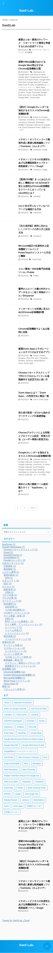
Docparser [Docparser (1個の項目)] (8, 727)
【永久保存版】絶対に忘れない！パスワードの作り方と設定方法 (34, 229)
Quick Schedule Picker (31, 127)
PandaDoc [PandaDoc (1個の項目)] (26, 782)
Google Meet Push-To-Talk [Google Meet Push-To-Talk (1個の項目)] (33, 745)
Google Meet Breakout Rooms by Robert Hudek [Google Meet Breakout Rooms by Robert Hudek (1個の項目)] (23, 739)
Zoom (20, 363)
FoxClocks (37, 464)
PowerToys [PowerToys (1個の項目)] (8, 788)
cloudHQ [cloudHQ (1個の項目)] (34, 715)
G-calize (46, 464)
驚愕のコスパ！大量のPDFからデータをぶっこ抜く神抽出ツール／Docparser (34, 292)
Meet (38, 87)
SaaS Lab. (26, 10)
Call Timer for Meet (38, 75)
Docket (42, 355)
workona (29, 361)
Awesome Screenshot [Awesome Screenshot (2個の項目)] (23, 702)
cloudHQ (36, 196)
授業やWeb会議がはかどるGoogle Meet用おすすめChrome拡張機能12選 (32, 65)
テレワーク (36, 50)
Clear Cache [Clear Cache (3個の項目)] (21, 715)
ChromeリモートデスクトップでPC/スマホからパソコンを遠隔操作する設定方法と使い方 (33, 376)
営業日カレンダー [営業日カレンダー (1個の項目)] (34, 806)
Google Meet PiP (34, 82)
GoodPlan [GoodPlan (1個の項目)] (22, 733)
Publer (36, 276)
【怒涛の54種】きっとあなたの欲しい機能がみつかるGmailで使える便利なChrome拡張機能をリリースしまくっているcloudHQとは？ (34, 186)
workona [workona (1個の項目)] (25, 800)
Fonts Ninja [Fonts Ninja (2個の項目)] (8, 733)
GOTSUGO (40, 120)
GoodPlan (31, 120)
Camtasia (37, 150)
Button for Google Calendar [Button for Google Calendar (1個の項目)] (15, 709)
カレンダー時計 (39, 475)
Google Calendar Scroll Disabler (31, 467)
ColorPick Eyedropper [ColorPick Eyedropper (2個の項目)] (13, 721)
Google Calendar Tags (27, 469)
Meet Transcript (35, 90)
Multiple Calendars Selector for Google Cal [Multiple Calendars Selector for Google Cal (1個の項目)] (21, 776)
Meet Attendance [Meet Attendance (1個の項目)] (11, 769)
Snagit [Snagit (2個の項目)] (17, 794)
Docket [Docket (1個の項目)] (42, 721)
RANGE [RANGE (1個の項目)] (7, 794)
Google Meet (23, 77)
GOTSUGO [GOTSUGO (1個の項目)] (8, 757)
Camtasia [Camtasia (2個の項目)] (8, 715)
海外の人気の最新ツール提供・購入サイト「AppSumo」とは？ (34, 487)
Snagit (44, 150)
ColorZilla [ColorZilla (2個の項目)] (30, 721)
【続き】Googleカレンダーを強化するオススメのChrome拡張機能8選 (33, 110)
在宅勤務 (28, 52)
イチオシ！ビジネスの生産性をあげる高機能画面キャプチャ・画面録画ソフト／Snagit (34, 162)
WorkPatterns (39, 361)
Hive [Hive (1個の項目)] (45, 757)
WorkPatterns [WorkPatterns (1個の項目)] (39, 800)
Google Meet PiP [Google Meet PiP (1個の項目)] (11, 745)
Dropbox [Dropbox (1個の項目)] (20, 727)
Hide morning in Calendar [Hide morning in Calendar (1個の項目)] (28, 757)
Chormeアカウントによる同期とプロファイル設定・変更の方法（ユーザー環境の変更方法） (34, 436)
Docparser (37, 299)
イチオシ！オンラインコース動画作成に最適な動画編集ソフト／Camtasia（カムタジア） (34, 142)
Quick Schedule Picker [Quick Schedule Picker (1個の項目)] (37, 788)
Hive (36, 358)
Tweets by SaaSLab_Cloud (15, 920)
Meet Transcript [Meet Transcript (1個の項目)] (28, 769)
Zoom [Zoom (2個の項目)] (6, 806)
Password (37, 213)
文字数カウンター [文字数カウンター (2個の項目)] (11, 812)
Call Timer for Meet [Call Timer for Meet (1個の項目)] (39, 709)
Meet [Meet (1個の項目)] (26, 763)
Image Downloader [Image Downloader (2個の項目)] (12, 763)
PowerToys (36, 259)
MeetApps (40, 122)
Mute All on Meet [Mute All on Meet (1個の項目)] (11, 782)
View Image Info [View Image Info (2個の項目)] (31, 794)
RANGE (21, 361)
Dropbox (21, 358)
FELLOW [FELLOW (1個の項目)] (32, 727)
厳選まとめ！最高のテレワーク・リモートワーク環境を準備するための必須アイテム (34, 43)
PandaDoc (44, 358)
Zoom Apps (28, 363)
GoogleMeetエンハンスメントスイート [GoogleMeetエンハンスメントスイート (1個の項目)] (20, 751)
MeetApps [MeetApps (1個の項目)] (37, 763)
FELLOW (30, 358)
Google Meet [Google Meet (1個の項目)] (36, 733)
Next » (34, 507)
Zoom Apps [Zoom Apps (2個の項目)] (18, 806)
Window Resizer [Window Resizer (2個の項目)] (10, 800)
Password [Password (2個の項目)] (39, 782)
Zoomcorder (35, 97)
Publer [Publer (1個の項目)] (20, 788)
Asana (35, 355)
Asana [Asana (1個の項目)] (6, 702)
